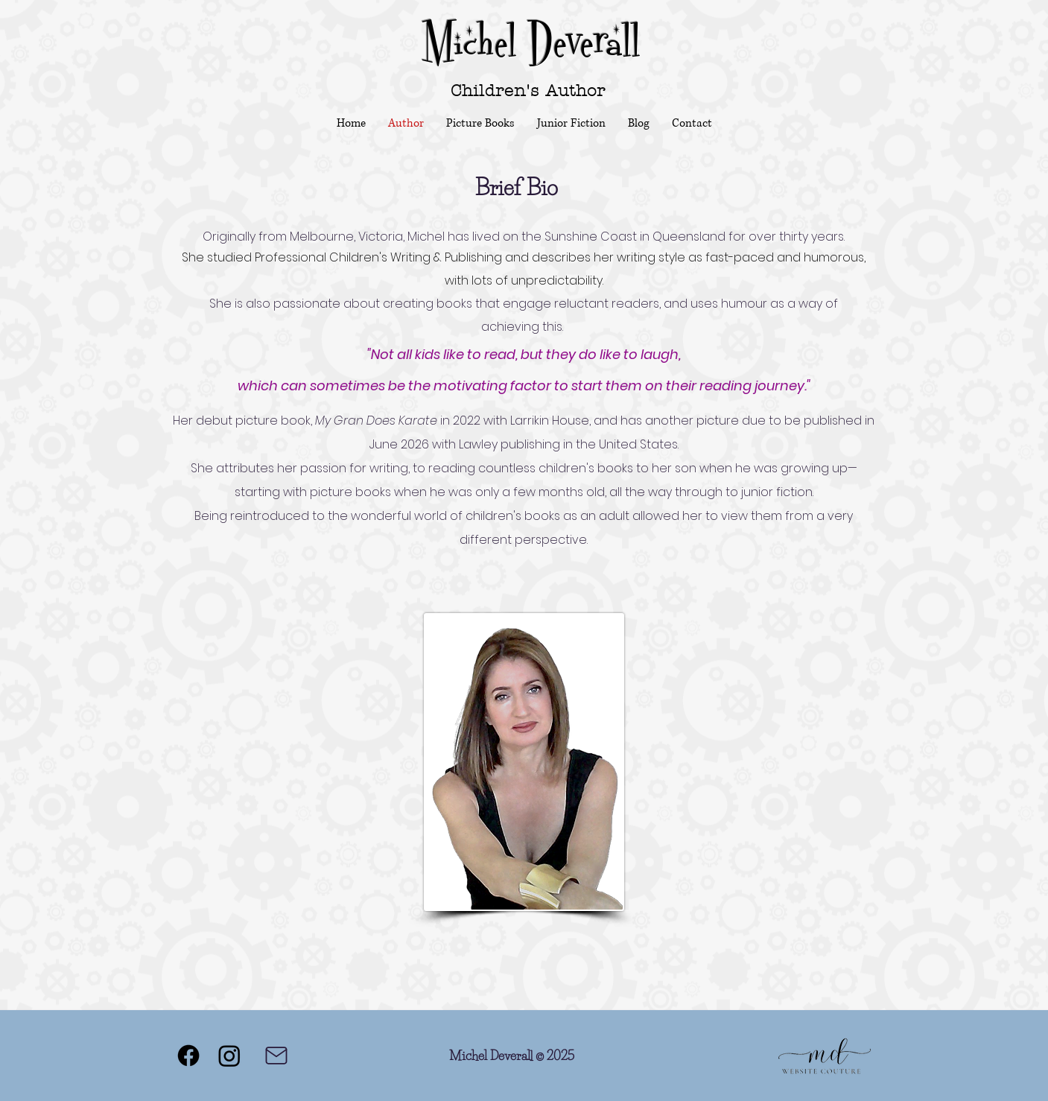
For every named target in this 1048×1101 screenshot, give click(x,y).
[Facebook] (188, 1055)
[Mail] (276, 1055)
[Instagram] (229, 1055)
